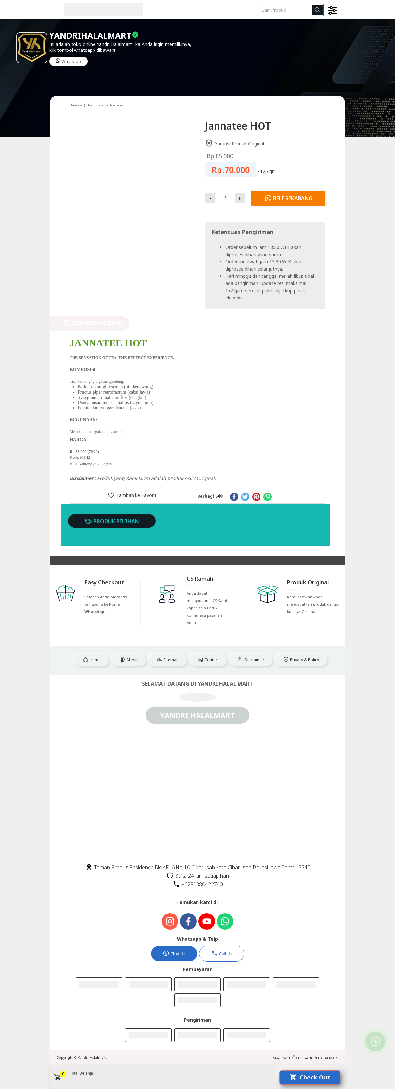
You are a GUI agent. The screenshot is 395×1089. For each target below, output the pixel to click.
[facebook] (234, 497)
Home (92, 660)
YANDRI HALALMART (322, 1058)
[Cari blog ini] (290, 10)
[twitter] (245, 497)
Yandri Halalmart (92, 1057)
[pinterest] (256, 497)
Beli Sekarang (288, 198)
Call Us (222, 953)
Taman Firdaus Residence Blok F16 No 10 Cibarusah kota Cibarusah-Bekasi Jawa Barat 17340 (197, 867)
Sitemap (168, 660)
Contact (208, 660)
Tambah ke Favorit (135, 495)
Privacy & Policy (301, 660)
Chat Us (174, 953)
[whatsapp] (267, 497)
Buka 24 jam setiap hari (197, 875)
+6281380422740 (198, 884)
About (129, 660)
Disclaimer (251, 660)
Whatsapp (68, 61)
